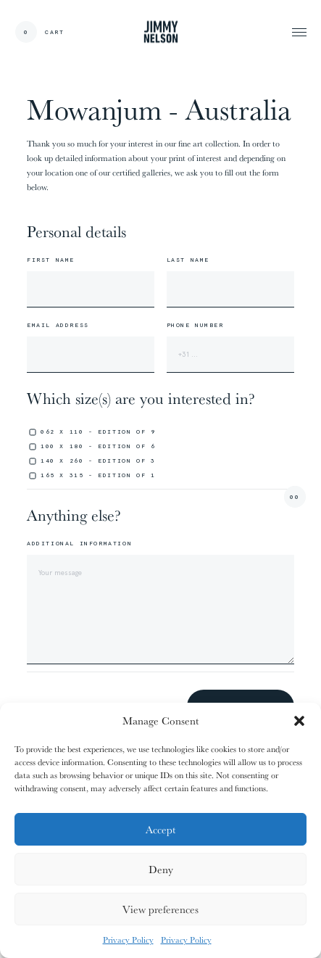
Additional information (79, 543)
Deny (161, 869)
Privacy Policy (128, 939)
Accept (160, 829)
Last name (188, 260)
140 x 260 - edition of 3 (98, 460)
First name (51, 260)
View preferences (160, 909)
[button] (299, 721)
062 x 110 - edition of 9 (98, 431)
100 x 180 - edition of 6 (98, 446)
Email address (58, 325)
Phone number (195, 325)
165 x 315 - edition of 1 (98, 475)
